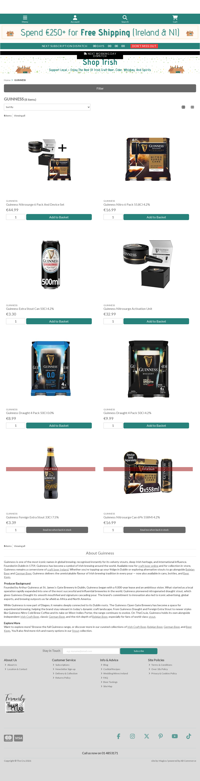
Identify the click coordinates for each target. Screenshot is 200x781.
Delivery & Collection (65, 673)
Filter (100, 88)
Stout (75, 630)
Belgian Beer (99, 616)
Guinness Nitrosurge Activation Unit (128, 308)
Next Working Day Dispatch (100, 55)
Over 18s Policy (158, 669)
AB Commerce (188, 760)
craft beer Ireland (58, 569)
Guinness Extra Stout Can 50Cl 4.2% (30, 308)
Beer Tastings (109, 682)
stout (152, 616)
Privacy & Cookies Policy (163, 673)
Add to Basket (59, 217)
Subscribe (139, 651)
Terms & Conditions (160, 664)
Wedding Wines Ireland (114, 673)
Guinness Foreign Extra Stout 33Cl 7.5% (32, 517)
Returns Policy (62, 677)
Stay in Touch (51, 650)
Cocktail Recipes (111, 669)
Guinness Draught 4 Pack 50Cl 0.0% (30, 413)
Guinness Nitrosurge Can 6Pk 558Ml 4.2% (132, 517)
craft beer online (148, 565)
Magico (162, 760)
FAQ (104, 677)
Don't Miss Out (144, 46)
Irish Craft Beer (29, 616)
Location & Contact (16, 669)
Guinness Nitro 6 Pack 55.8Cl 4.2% (127, 204)
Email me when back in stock (57, 530)
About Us (11, 664)
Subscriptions (61, 664)
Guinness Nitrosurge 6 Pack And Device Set (35, 204)
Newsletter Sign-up (64, 669)
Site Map (106, 686)
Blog (104, 664)
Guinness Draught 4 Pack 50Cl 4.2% (127, 413)
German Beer (23, 573)
